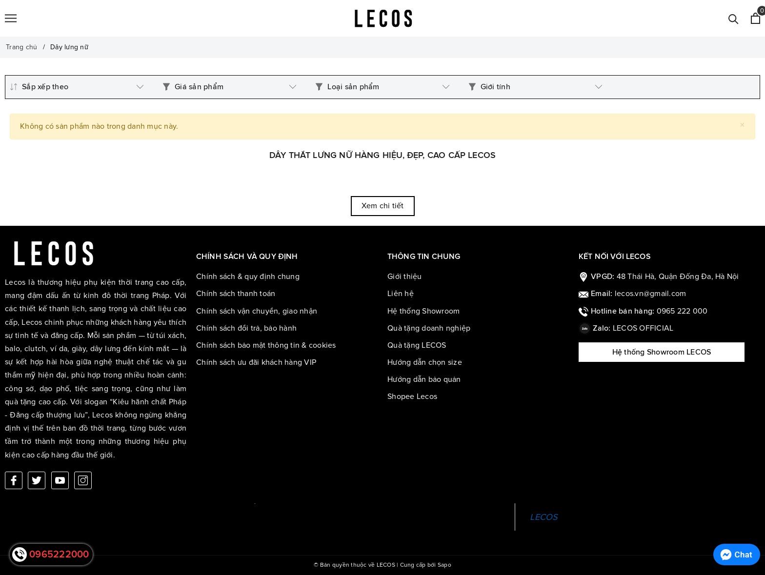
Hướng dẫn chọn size (424, 362)
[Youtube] (60, 480)
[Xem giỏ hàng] (755, 18)
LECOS (544, 517)
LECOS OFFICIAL (643, 328)
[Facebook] (13, 480)
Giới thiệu (404, 276)
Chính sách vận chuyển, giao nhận (256, 311)
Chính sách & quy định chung (248, 276)
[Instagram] (83, 480)
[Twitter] (36, 480)
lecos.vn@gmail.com (650, 293)
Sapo (444, 565)
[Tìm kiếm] (733, 18)
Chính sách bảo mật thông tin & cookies (266, 345)
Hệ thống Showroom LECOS (661, 352)
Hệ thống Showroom (423, 311)
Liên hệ (400, 293)
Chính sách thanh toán (235, 293)
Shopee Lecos (412, 396)
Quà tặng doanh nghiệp (428, 328)
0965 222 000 (682, 311)
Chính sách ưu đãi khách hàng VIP (256, 362)
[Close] (742, 125)
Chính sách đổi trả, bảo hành (246, 328)
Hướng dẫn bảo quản (424, 379)
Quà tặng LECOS (416, 345)
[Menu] (11, 18)
